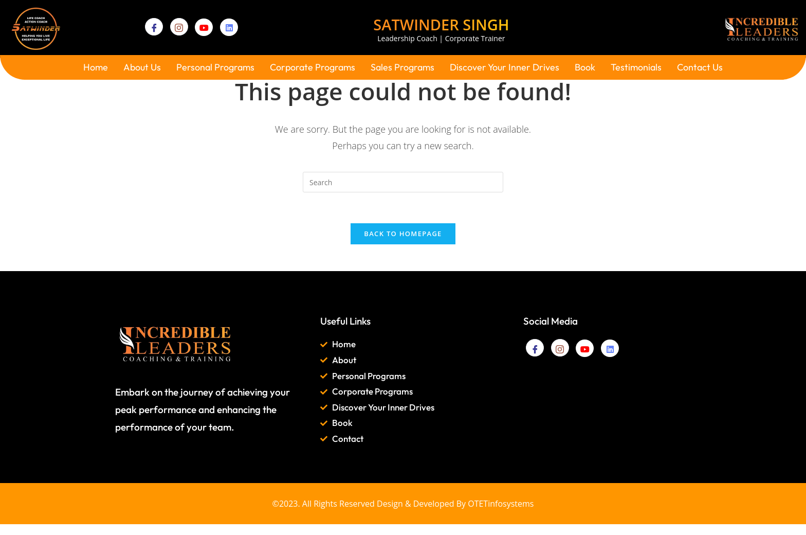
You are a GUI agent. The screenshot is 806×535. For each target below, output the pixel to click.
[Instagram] (179, 26)
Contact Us (700, 67)
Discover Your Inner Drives (504, 67)
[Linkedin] (229, 27)
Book (585, 67)
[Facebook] (154, 26)
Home (95, 67)
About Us (142, 67)
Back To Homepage (403, 234)
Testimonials (636, 67)
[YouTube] (204, 27)
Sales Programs (402, 67)
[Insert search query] (403, 182)
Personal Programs (215, 67)
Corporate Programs (312, 67)
